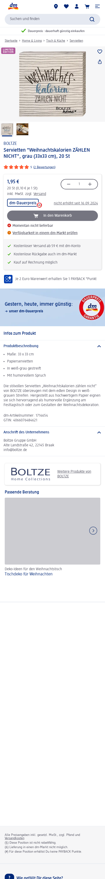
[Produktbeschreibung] (52, 346)
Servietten (76, 40)
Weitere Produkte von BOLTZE (49, 474)
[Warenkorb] (87, 6)
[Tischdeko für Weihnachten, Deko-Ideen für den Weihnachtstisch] (52, 538)
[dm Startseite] (13, 6)
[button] (97, 6)
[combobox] (52, 19)
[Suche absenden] (92, 19)
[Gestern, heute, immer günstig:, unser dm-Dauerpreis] (52, 307)
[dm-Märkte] (56, 6)
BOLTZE (10, 144)
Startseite (11, 40)
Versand (40, 194)
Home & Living (32, 40)
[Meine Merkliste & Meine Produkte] (66, 6)
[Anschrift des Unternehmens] (52, 432)
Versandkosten (14, 838)
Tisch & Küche (55, 40)
